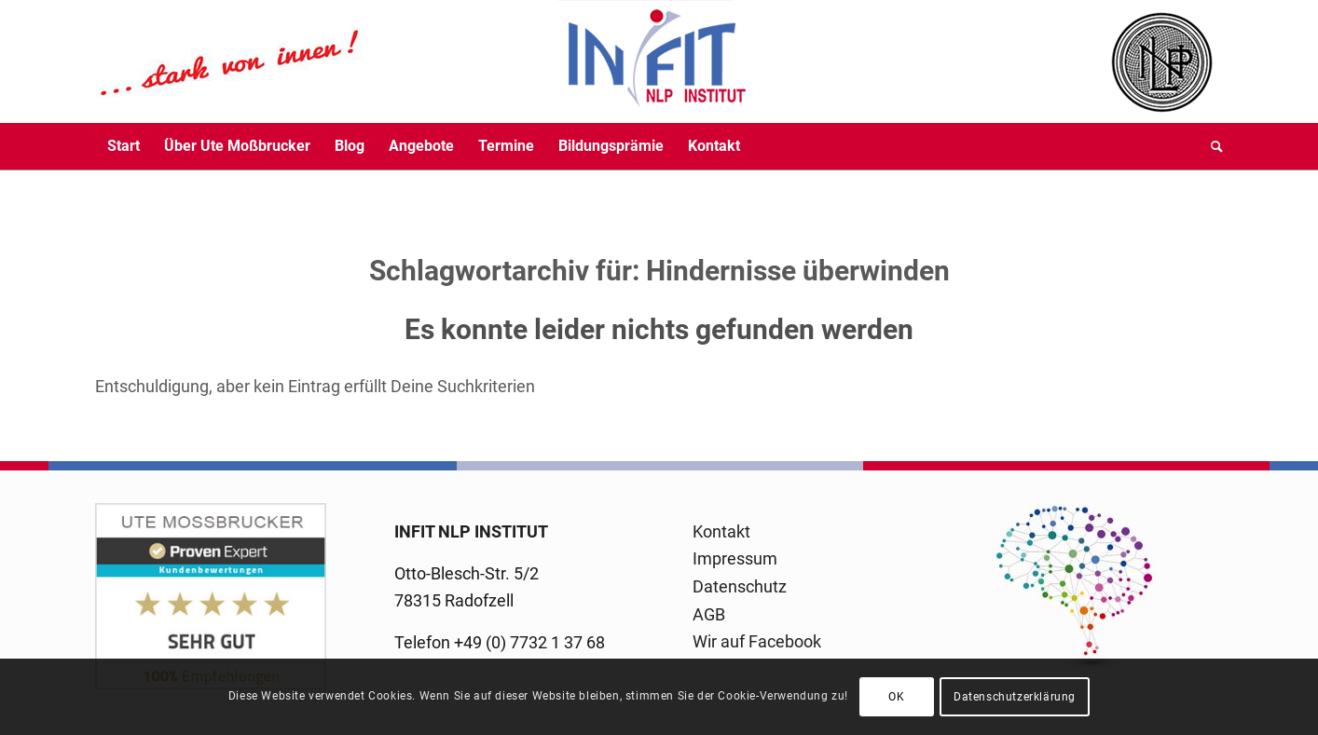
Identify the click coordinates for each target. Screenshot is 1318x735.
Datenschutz (740, 586)
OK (896, 696)
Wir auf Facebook (757, 641)
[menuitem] (123, 146)
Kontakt (721, 531)
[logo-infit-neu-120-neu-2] (421, 61)
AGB (709, 614)
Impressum (735, 558)
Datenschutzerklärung (1015, 696)
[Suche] (1211, 146)
